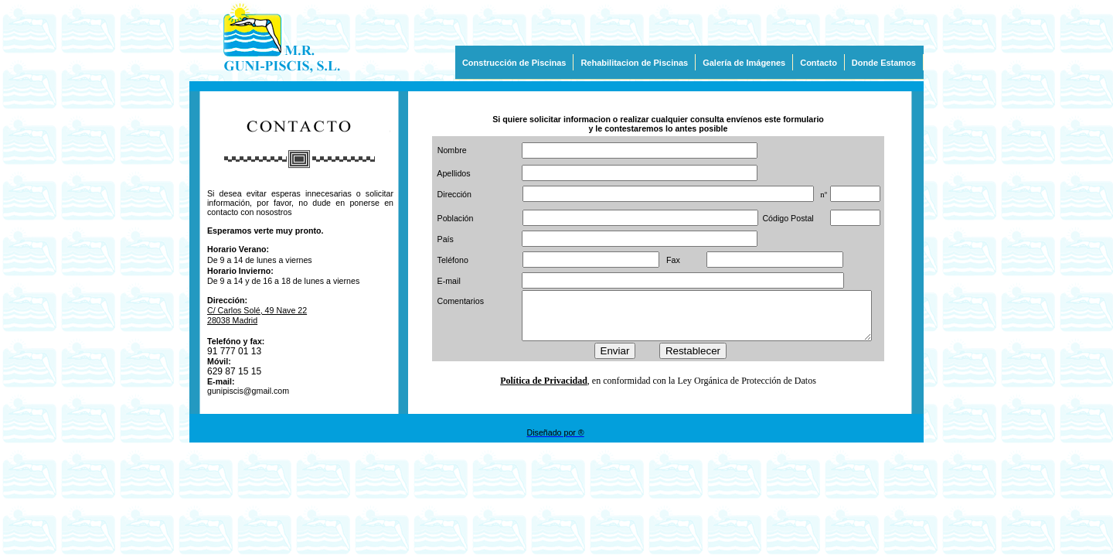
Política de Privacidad (543, 385)
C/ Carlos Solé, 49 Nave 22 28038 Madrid (257, 315)
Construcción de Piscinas (514, 62)
